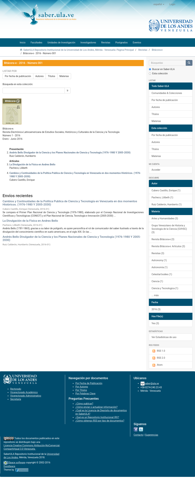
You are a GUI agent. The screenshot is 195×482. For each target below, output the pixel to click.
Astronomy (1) (159, 260)
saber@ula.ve (152, 383)
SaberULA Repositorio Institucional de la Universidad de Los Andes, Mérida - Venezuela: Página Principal (78, 50)
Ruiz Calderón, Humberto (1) (167, 204)
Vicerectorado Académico (24, 392)
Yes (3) (155, 323)
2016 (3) (156, 309)
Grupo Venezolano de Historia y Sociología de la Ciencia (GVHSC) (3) (169, 229)
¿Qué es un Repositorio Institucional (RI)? (97, 417)
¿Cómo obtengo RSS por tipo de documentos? (99, 420)
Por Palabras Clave (85, 393)
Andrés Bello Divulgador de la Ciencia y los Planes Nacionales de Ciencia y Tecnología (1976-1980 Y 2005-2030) (72, 238)
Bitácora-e (157, 50)
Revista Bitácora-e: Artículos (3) (168, 246)
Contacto (138, 434)
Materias (64, 76)
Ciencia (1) (157, 281)
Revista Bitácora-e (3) (163, 239)
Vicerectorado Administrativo (25, 395)
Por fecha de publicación (18, 76)
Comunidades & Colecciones (167, 93)
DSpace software (16, 462)
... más (155, 295)
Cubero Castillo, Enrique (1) (166, 190)
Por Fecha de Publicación (88, 383)
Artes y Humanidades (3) (165, 218)
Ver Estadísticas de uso (164, 337)
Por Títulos (81, 390)
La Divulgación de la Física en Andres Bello (30, 220)
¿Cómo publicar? (84, 403)
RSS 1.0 (158, 351)
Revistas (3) (158, 253)
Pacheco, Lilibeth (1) (162, 197)
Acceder (156, 169)
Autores (39, 76)
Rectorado (15, 389)
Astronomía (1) (160, 267)
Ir (67, 90)
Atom (157, 365)
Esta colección (158, 73)
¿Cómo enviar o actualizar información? (96, 407)
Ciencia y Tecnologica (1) (165, 288)
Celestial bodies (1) (162, 274)
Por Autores (81, 386)
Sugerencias (151, 434)
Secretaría (15, 399)
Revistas (142, 50)
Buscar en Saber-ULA (162, 69)
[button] (159, 4)
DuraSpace (9, 466)
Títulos (51, 76)
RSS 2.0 (158, 358)
